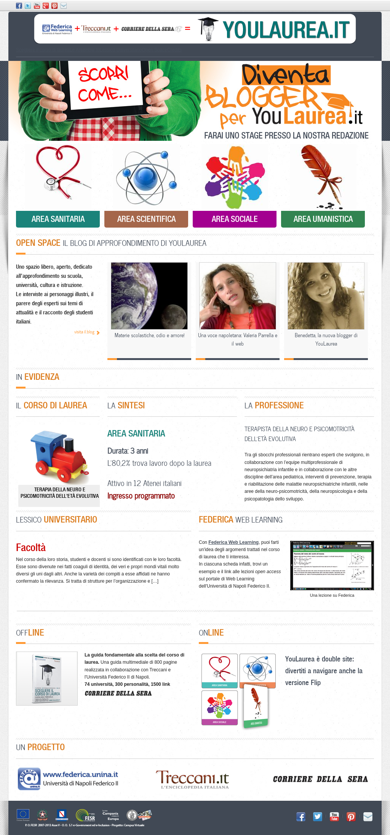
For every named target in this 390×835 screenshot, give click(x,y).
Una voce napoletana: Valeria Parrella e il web (237, 339)
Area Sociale (235, 219)
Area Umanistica (323, 219)
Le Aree (77, 50)
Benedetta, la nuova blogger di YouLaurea (326, 339)
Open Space (154, 50)
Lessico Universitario (120, 50)
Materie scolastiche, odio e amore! (149, 335)
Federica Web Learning (233, 542)
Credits (174, 50)
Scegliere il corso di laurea (43, 50)
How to (92, 50)
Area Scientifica (146, 219)
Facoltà (31, 547)
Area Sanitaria (58, 219)
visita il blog (84, 332)
